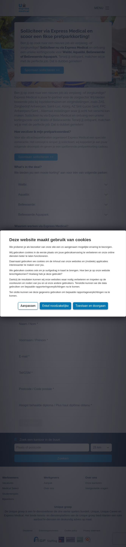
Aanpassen (28, 306)
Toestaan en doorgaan (90, 306)
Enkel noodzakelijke (55, 306)
